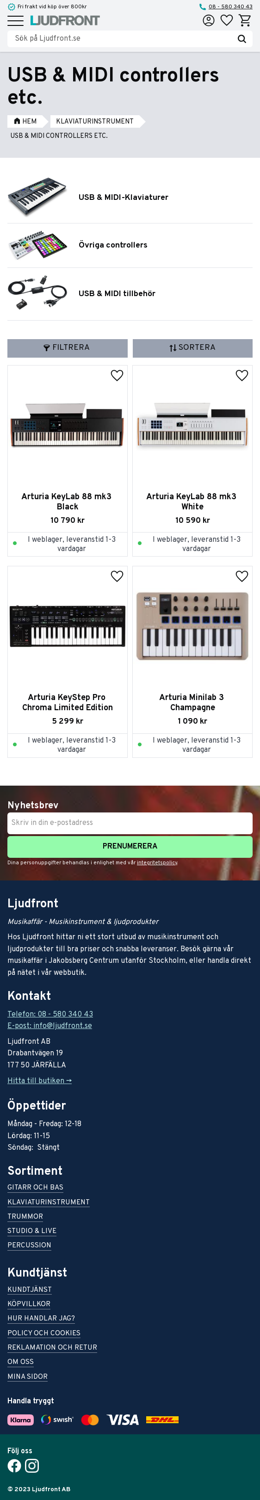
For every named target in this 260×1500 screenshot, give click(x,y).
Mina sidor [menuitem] (27, 1378)
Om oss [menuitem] (20, 1363)
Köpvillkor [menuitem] (28, 1305)
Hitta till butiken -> (39, 1081)
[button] (15, 21)
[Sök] (242, 39)
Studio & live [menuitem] (31, 1232)
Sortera (197, 347)
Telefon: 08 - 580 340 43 (50, 1014)
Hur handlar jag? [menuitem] (41, 1319)
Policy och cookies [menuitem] (43, 1334)
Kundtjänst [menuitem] (29, 1291)
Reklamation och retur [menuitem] (52, 1348)
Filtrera (71, 347)
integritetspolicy (157, 863)
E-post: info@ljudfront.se (49, 1026)
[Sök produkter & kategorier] (123, 39)
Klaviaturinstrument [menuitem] (48, 1203)
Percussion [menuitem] (29, 1246)
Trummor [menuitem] (25, 1217)
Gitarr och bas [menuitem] (35, 1188)
